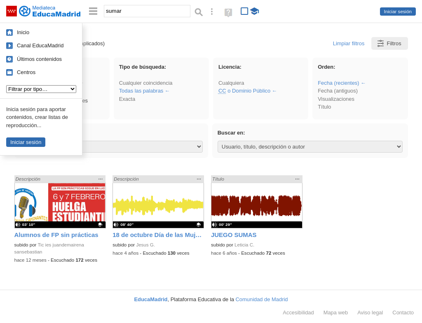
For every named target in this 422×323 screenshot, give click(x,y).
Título (324, 107)
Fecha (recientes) (338, 83)
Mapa (336, 312)
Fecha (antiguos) (338, 91)
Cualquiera (231, 83)
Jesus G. (145, 244)
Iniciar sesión (398, 11)
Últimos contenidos (39, 59)
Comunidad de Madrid (262, 299)
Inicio (23, 32)
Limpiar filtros (349, 43)
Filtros (388, 43)
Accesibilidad (298, 312)
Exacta (127, 99)
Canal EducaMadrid (40, 45)
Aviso (370, 312)
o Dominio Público (244, 91)
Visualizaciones (336, 99)
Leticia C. (244, 244)
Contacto (403, 312)
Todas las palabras (141, 91)
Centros (26, 72)
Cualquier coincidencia (146, 83)
